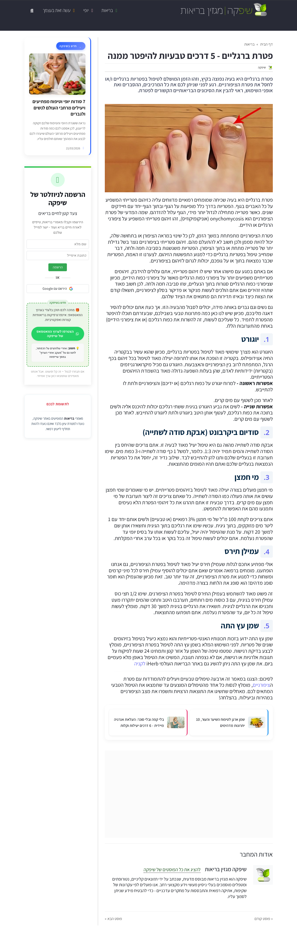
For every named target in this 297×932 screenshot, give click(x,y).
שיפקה (262, 67)
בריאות (69, 418)
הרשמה (58, 267)
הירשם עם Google (57, 288)
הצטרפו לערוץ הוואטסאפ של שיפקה (59, 334)
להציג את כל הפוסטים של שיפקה (172, 869)
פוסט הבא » (113, 918)
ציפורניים (261, 684)
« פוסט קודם (264, 918)
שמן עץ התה (240, 625)
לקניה (139, 663)
